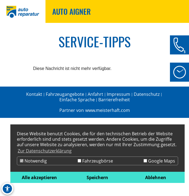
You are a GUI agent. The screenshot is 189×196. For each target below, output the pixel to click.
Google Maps (159, 161)
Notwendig (33, 161)
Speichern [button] (97, 177)
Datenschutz (147, 94)
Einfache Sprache (77, 99)
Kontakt (34, 94)
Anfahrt (95, 94)
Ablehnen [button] (155, 177)
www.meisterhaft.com (107, 110)
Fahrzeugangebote (65, 94)
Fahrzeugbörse (95, 161)
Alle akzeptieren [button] (39, 177)
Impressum (118, 94)
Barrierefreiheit (114, 99)
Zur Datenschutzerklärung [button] (45, 151)
